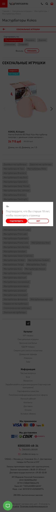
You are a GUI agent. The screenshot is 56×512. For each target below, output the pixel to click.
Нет (38, 221)
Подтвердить (16, 221)
